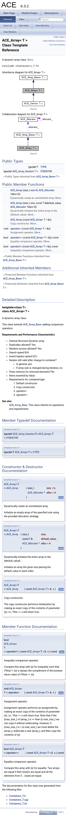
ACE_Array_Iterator (22, 171)
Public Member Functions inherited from (26, 258)
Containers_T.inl (18, 803)
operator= (15, 228)
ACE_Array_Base (32, 324)
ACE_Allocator (47, 190)
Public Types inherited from (31, 176)
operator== (16, 237)
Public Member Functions (53, 41)
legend (33, 109)
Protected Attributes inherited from (33, 285)
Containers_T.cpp (18, 799)
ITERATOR (46, 171)
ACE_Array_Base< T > (48, 176)
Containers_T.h (17, 796)
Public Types (59, 37)
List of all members (57, 45)
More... (31, 59)
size (32, 190)
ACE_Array (16, 190)
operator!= (16, 246)
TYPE (43, 167)
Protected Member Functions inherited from (28, 276)
